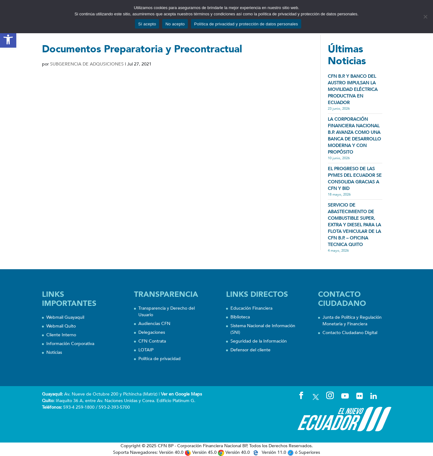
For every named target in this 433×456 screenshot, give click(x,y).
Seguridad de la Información (258, 341)
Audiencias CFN (154, 324)
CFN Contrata (152, 341)
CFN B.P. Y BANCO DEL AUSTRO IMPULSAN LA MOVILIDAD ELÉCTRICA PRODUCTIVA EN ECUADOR (353, 89)
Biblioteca (240, 317)
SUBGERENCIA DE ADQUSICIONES (87, 64)
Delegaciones (151, 332)
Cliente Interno (61, 335)
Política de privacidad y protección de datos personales (246, 24)
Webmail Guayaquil (65, 317)
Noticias (54, 352)
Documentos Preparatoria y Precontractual (142, 49)
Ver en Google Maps (181, 394)
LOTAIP (145, 350)
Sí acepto (147, 24)
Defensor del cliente (250, 350)
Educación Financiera (251, 308)
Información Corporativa (70, 344)
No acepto (175, 24)
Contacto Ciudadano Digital (349, 333)
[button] (8, 39)
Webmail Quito (61, 326)
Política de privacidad (159, 359)
